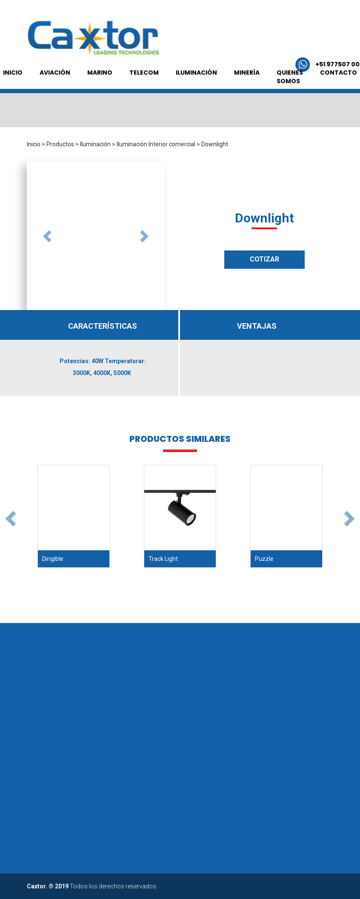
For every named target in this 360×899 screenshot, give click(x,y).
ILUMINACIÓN (196, 104)
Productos (60, 144)
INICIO (13, 104)
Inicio (33, 144)
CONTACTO (338, 104)
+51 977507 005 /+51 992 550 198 (104, 64)
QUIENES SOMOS (290, 108)
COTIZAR (264, 259)
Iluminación (95, 144)
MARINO (99, 104)
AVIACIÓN (55, 104)
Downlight (214, 144)
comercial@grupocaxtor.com (237, 64)
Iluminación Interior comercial (156, 144)
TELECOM (144, 104)
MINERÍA (247, 104)
